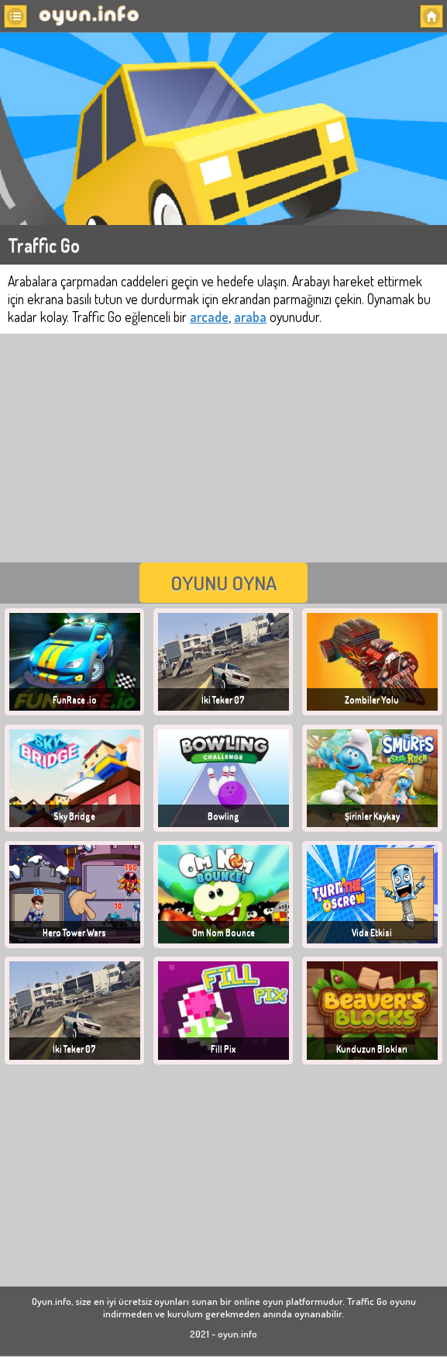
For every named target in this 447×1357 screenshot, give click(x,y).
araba (250, 316)
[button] (15, 16)
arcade (209, 316)
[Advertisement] (223, 446)
